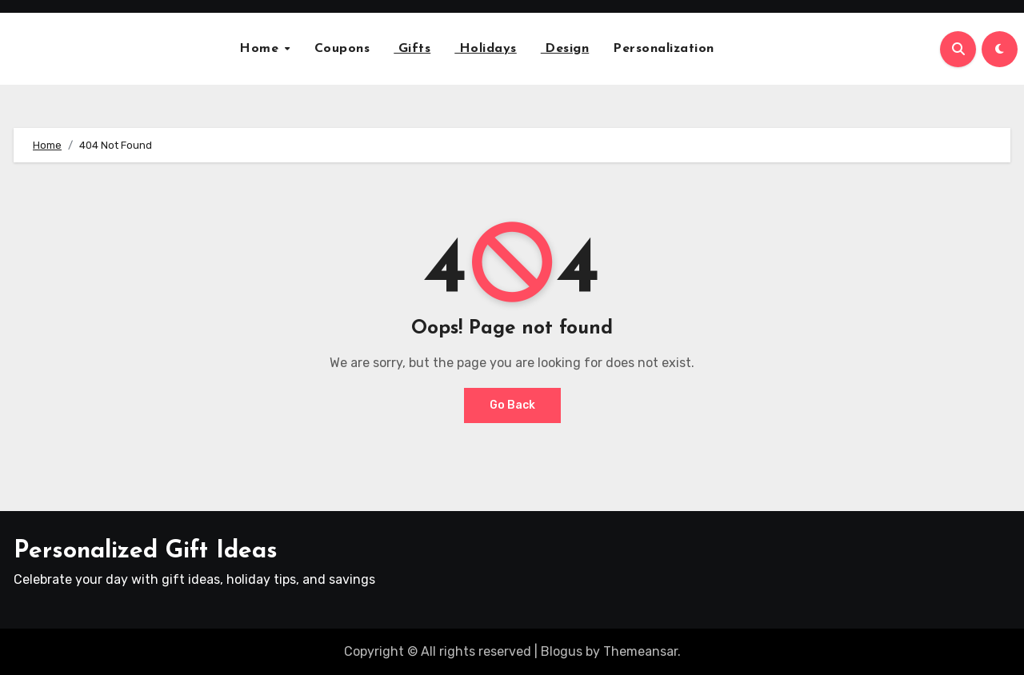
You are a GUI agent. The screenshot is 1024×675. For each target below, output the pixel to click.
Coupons (342, 48)
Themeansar (640, 651)
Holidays (485, 48)
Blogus (561, 651)
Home (261, 48)
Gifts (412, 48)
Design (565, 48)
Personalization (663, 48)
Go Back (512, 405)
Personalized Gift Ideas (146, 551)
